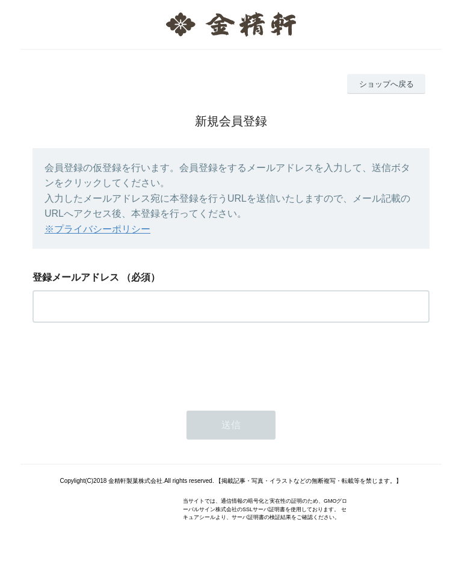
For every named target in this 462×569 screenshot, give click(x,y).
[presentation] (123, 363)
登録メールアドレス (75, 277)
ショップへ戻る (386, 84)
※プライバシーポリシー (97, 229)
